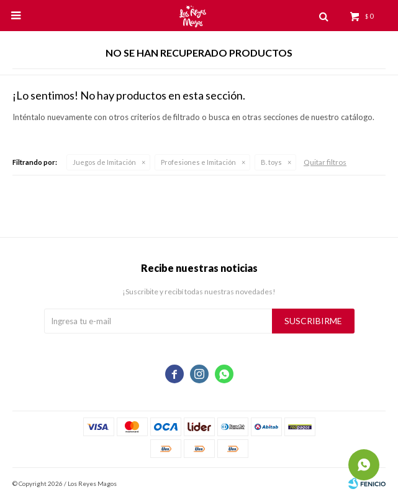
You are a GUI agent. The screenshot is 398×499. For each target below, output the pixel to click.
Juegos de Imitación (104, 162)
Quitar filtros (325, 162)
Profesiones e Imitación (198, 162)
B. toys (271, 162)
